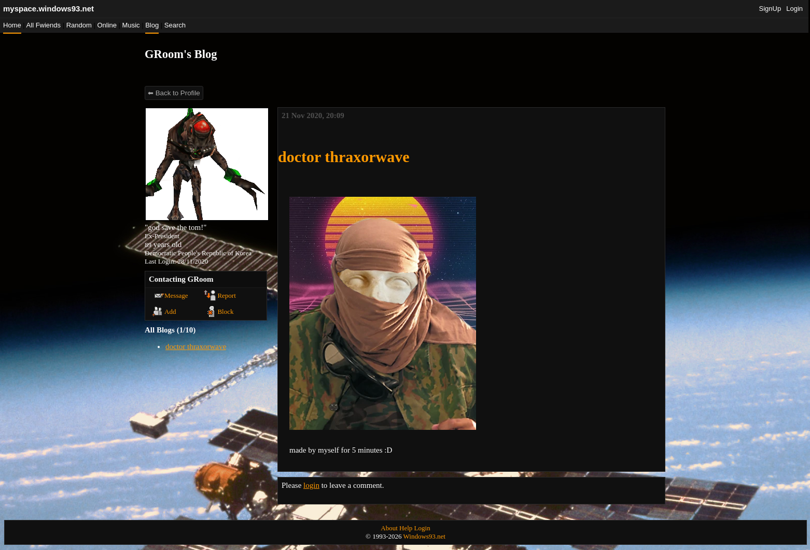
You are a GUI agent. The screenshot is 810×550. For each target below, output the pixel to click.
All (43, 25)
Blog (152, 25)
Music (131, 25)
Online (107, 25)
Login (794, 8)
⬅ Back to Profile (174, 93)
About (389, 528)
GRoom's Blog (181, 54)
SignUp (770, 8)
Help (405, 528)
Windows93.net (424, 536)
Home (12, 25)
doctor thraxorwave (195, 346)
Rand (79, 25)
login (311, 485)
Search (175, 25)
